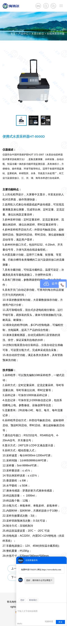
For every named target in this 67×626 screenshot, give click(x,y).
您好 (22, 600)
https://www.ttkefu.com (51, 569)
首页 (12, 33)
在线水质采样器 (55, 33)
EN (38, 6)
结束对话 (49, 621)
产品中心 (23, 33)
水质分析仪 (37, 33)
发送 (60, 622)
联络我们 (33, 600)
